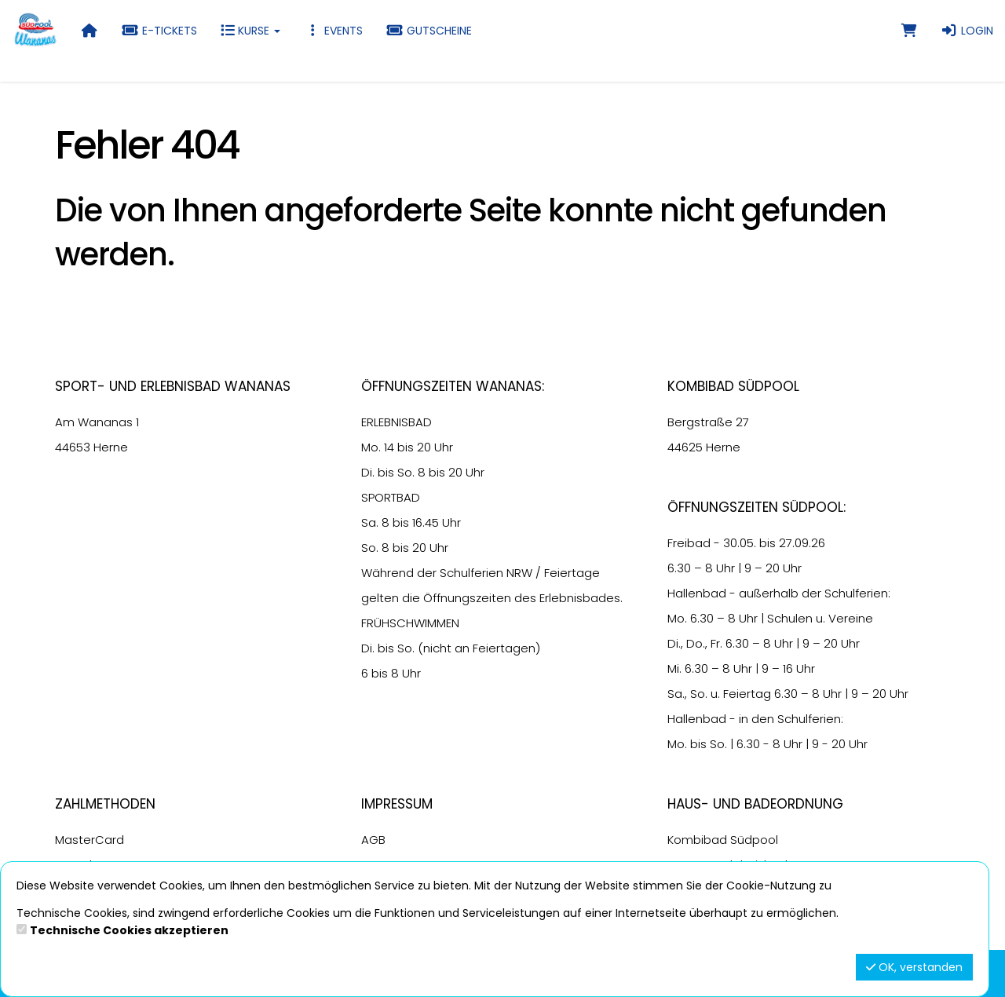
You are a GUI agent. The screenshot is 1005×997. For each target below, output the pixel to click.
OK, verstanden (914, 967)
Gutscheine (429, 30)
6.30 (679, 568)
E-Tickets (159, 30)
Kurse (250, 30)
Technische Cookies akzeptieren (129, 930)
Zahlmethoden (105, 803)
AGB (373, 839)
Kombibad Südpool (722, 839)
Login (967, 30)
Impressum (397, 803)
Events (333, 30)
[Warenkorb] (909, 30)
